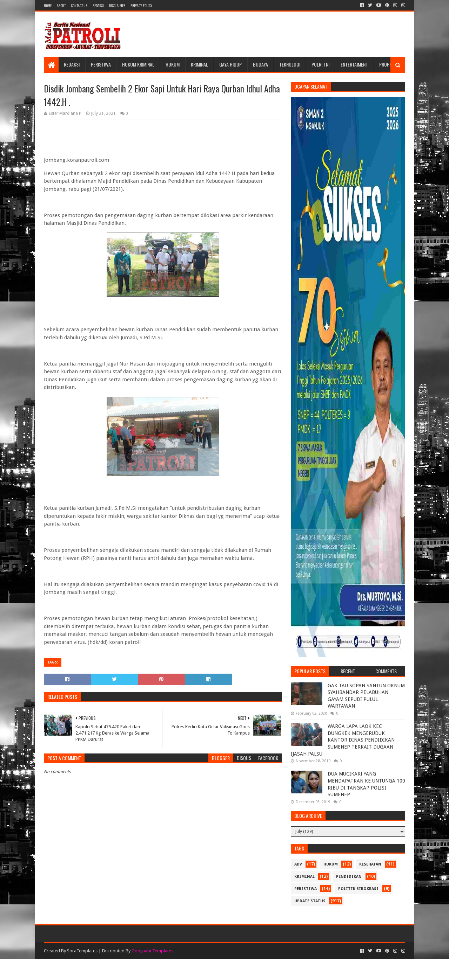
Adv (298, 864)
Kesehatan (370, 864)
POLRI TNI (320, 64)
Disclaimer (117, 5)
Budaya (260, 64)
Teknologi (289, 64)
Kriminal (199, 64)
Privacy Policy (141, 5)
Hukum (173, 64)
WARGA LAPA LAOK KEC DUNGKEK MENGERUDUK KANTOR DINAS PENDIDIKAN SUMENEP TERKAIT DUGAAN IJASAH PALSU (343, 739)
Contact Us (79, 5)
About (61, 5)
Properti (388, 64)
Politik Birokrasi (358, 889)
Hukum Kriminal (138, 64)
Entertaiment (354, 64)
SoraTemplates (82, 950)
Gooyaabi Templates (152, 950)
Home (48, 5)
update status (310, 901)
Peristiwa (101, 64)
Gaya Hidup (230, 64)
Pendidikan (349, 876)
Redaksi (98, 5)
